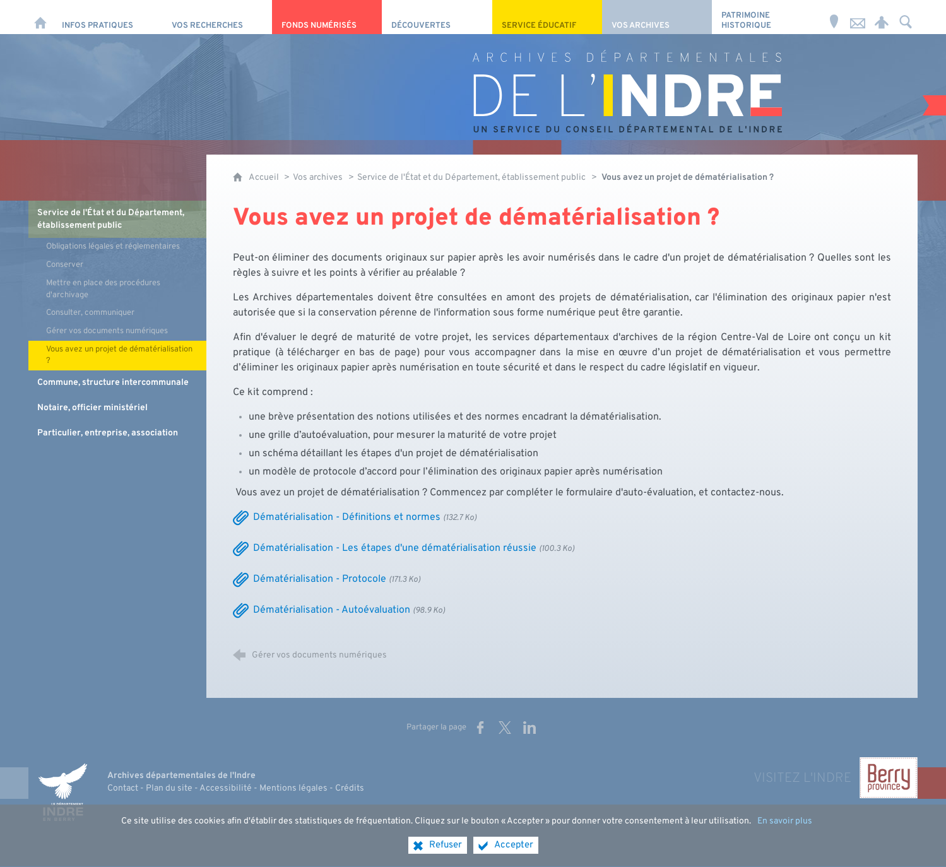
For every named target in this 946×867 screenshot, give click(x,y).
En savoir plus (784, 831)
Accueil (265, 177)
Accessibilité (225, 788)
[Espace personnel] (882, 17)
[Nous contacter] (858, 17)
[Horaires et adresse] (834, 17)
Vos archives (318, 177)
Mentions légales (293, 788)
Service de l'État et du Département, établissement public (471, 177)
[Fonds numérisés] (327, 17)
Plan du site (169, 788)
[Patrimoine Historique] (767, 17)
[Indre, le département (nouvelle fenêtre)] (63, 792)
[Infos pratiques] (107, 17)
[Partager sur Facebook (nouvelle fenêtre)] (480, 727)
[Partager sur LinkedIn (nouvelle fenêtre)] (529, 727)
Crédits (349, 788)
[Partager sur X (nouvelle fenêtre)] (505, 727)
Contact (122, 788)
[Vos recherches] (217, 17)
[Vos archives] (657, 17)
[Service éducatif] (547, 17)
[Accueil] (40, 17)
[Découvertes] (437, 17)
